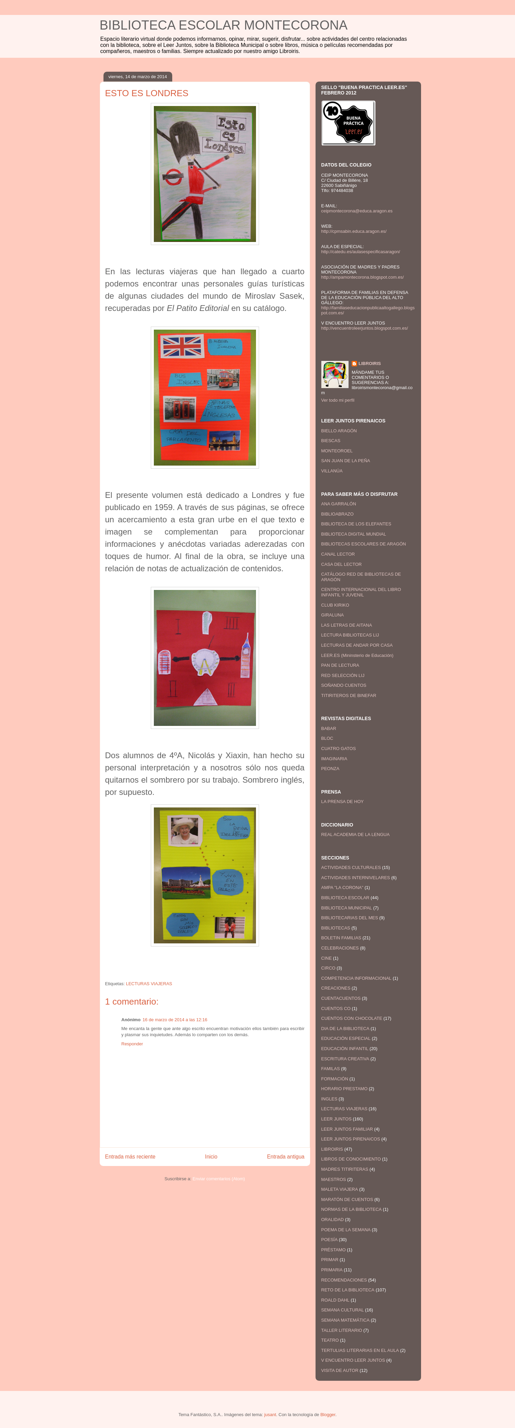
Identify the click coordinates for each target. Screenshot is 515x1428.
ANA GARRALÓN (338, 503)
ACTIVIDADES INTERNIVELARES (355, 877)
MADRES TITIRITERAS (344, 1169)
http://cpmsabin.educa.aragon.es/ (354, 231)
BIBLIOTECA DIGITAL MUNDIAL (353, 534)
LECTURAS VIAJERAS (149, 983)
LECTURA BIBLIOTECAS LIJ (350, 635)
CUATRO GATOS (338, 748)
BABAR (328, 728)
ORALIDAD (332, 1219)
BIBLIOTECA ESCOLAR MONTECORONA (224, 25)
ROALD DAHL (335, 1300)
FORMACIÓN (334, 1078)
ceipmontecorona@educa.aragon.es (357, 210)
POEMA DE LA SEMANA (346, 1229)
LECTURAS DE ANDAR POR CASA (357, 645)
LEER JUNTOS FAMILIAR (347, 1129)
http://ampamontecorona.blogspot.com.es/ (362, 277)
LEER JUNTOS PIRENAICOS (350, 1139)
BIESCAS (330, 440)
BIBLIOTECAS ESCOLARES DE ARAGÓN (363, 543)
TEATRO (330, 1340)
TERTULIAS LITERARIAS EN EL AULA (360, 1350)
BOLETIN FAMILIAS (341, 937)
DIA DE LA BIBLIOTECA (345, 1028)
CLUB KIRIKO (335, 605)
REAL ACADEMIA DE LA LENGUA (355, 834)
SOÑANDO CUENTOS (344, 685)
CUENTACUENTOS (341, 998)
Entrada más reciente (130, 1157)
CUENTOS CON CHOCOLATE (351, 1018)
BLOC (327, 738)
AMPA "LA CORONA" (342, 887)
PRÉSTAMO (333, 1249)
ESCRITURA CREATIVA (345, 1058)
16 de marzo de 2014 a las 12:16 (175, 1019)
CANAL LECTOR (338, 554)
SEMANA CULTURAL (342, 1309)
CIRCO (328, 968)
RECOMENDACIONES (344, 1280)
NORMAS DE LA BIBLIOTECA (351, 1209)
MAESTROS (333, 1179)
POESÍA (329, 1239)
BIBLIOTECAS (335, 927)
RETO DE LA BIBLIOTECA (348, 1289)
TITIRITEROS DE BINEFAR (348, 695)
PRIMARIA (332, 1269)
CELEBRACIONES (340, 948)
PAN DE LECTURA (340, 665)
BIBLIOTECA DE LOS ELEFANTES (356, 523)
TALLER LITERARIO (341, 1330)
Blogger (327, 1414)
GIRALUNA (332, 614)
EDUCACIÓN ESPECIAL (346, 1038)
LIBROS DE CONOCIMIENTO (351, 1159)
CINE (326, 958)
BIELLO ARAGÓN (339, 430)
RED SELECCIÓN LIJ (343, 675)
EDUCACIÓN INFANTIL (345, 1048)
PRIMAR (330, 1259)
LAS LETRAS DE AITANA (346, 625)
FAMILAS (330, 1068)
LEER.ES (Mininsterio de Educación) (357, 655)
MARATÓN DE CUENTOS (347, 1199)
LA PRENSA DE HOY (342, 801)
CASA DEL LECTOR (341, 564)
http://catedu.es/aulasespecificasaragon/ (360, 251)
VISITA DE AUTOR (339, 1370)
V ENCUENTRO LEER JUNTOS (353, 1360)
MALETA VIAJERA (339, 1189)
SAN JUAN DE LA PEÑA (345, 460)
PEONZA (330, 768)
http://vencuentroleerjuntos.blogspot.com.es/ (364, 328)
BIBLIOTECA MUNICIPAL (346, 907)
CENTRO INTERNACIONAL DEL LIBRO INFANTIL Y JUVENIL (361, 592)
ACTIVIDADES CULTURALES (351, 867)
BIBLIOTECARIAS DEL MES (349, 917)
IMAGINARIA (334, 758)
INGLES (329, 1098)
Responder (132, 1043)
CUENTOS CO (336, 1008)
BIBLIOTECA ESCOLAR (345, 897)
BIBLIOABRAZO (337, 514)
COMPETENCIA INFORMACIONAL (356, 978)
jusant (270, 1414)
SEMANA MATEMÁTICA (345, 1320)
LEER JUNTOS (336, 1118)
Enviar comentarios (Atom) (219, 1178)
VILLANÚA (332, 470)
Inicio (211, 1157)
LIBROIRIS (369, 363)
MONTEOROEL (337, 450)
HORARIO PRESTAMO (344, 1088)
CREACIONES (336, 988)
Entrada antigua (285, 1157)
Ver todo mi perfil (338, 400)
